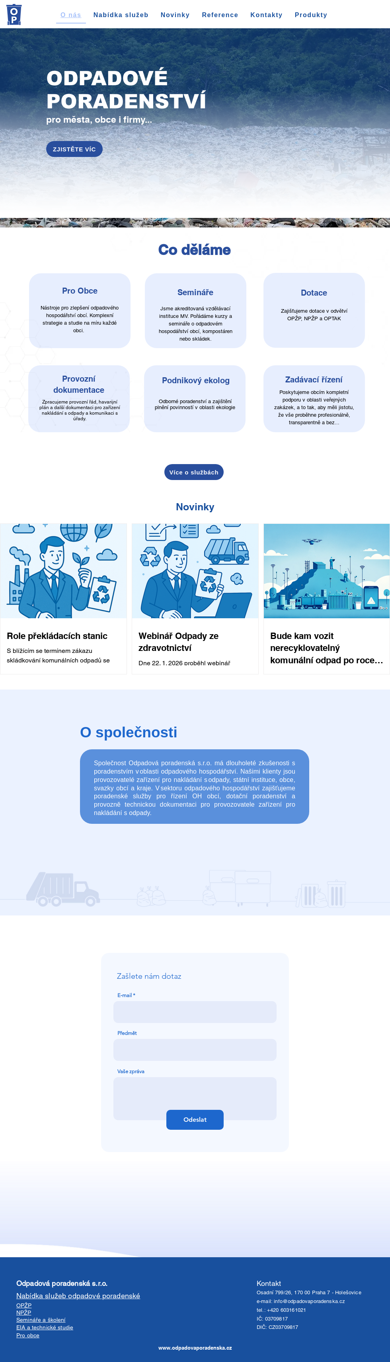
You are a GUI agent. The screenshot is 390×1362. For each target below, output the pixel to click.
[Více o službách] (194, 472)
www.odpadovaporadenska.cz (195, 1347)
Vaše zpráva (130, 1071)
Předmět (126, 1033)
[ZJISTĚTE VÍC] (74, 149)
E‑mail (124, 995)
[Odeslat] (195, 1120)
